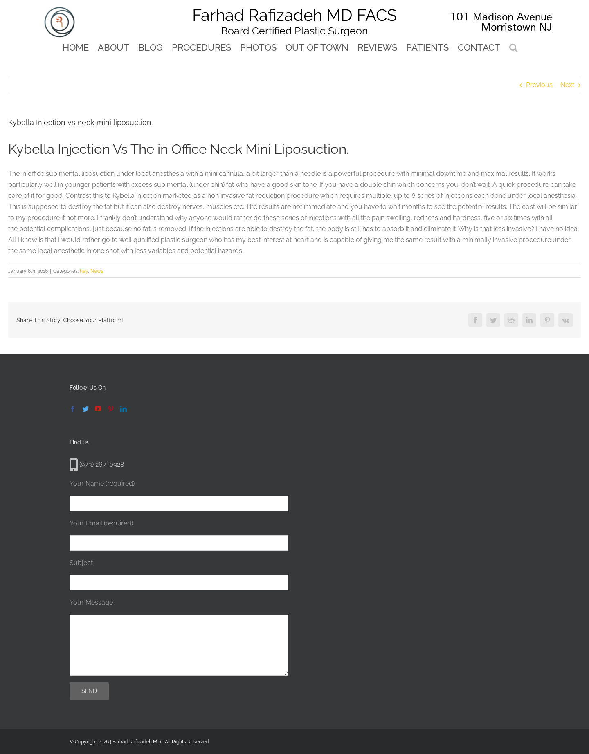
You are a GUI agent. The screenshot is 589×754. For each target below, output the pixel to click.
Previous (539, 85)
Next (567, 85)
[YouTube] (98, 409)
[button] (513, 47)
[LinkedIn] (123, 409)
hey (84, 271)
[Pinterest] (111, 409)
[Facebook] (73, 409)
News (96, 271)
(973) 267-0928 (97, 464)
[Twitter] (85, 409)
